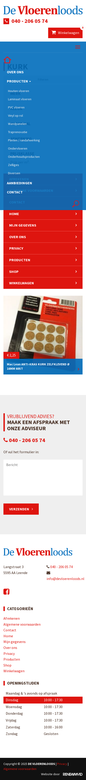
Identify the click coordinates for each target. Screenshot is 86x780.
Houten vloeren (18, 91)
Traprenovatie (17, 132)
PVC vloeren (16, 107)
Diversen (14, 173)
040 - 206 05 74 (29, 20)
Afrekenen (11, 618)
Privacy (16, 248)
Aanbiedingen (19, 183)
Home (14, 213)
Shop (14, 271)
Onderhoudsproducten (24, 157)
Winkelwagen (67, 31)
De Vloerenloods (41, 764)
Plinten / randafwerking (24, 140)
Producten (19, 81)
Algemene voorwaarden (22, 624)
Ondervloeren (17, 148)
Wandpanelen (17, 124)
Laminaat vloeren (19, 99)
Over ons (15, 72)
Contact (15, 192)
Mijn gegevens (22, 225)
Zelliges (13, 165)
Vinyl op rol (15, 115)
